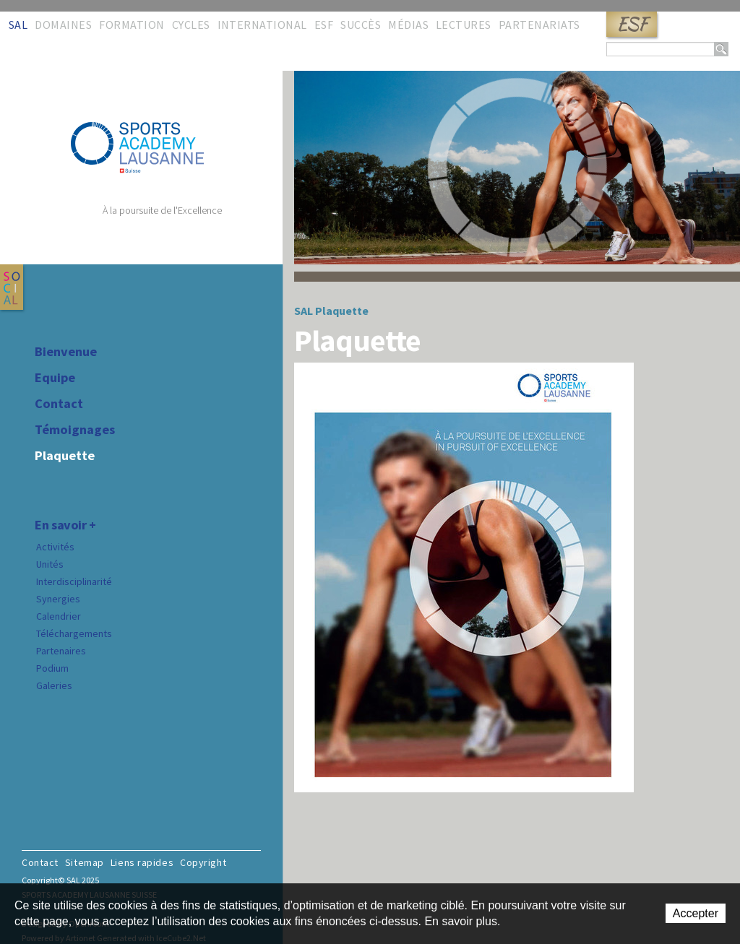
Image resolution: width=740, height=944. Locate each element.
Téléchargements (74, 633)
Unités (50, 564)
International (262, 24)
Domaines (63, 24)
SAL (18, 24)
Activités (55, 546)
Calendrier (58, 616)
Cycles (191, 24)
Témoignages (75, 430)
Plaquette (65, 456)
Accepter (695, 913)
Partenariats (539, 24)
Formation (131, 24)
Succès (360, 24)
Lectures (463, 24)
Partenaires (61, 650)
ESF (631, 24)
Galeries (54, 685)
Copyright (203, 862)
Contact (59, 404)
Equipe (55, 378)
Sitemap (84, 862)
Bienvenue (66, 352)
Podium (52, 668)
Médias (408, 24)
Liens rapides (142, 862)
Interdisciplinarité (74, 581)
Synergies (58, 598)
